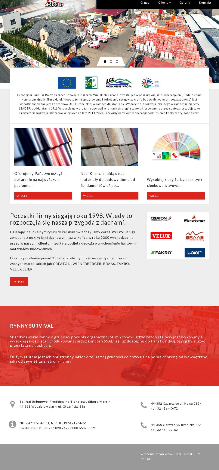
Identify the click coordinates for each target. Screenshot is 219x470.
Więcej (22, 195)
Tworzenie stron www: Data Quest (165, 454)
